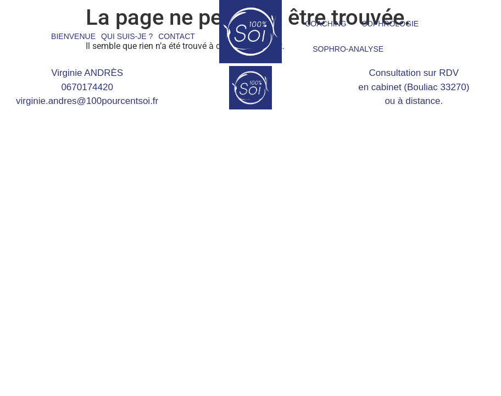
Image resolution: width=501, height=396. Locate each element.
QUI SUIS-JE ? (127, 36)
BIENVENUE (73, 36)
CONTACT (176, 36)
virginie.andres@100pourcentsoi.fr (87, 101)
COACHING (325, 23)
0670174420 (87, 87)
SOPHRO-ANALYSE (348, 49)
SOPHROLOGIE (390, 23)
